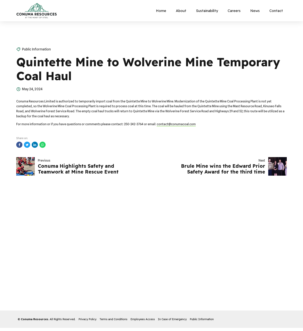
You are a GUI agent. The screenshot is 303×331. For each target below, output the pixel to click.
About (181, 11)
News (255, 11)
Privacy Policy (87, 319)
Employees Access (142, 319)
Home (161, 11)
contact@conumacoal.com (176, 124)
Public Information (36, 49)
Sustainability (207, 11)
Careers (234, 11)
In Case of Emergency (172, 319)
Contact (276, 11)
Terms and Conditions (113, 319)
